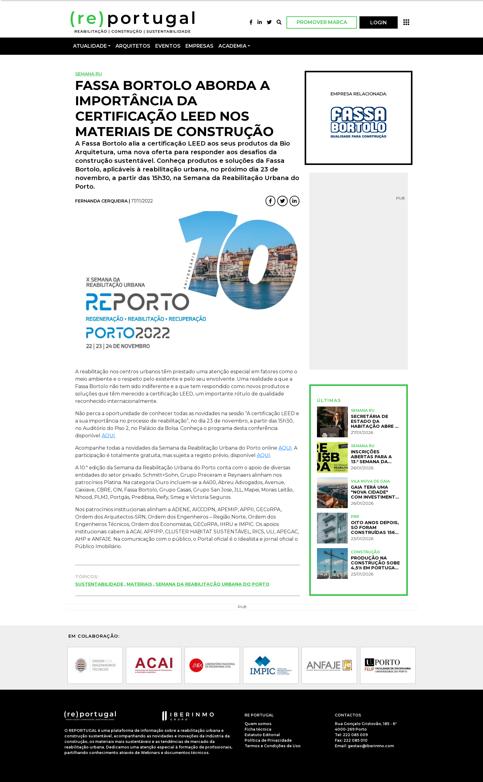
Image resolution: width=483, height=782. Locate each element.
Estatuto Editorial (262, 734)
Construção (365, 552)
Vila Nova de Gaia (370, 481)
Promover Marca (322, 22)
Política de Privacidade (268, 740)
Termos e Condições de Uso (273, 746)
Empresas (199, 46)
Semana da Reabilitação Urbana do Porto (213, 584)
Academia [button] (232, 46)
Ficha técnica (258, 729)
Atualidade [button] (90, 46)
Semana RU (88, 74)
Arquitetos (133, 46)
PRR (355, 516)
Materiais (139, 584)
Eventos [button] (168, 46)
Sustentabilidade (99, 584)
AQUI (108, 436)
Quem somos (258, 723)
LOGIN (378, 23)
